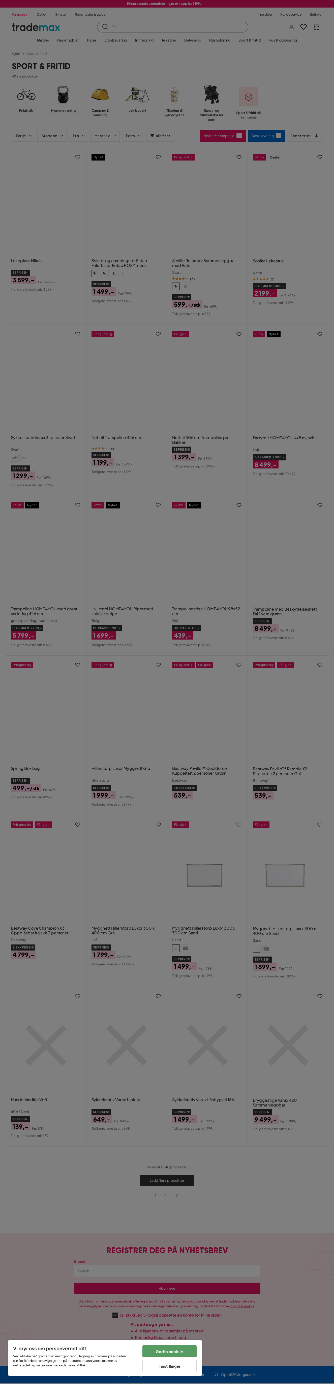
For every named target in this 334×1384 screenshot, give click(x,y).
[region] (105, 1358)
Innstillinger (170, 1366)
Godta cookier (169, 1351)
